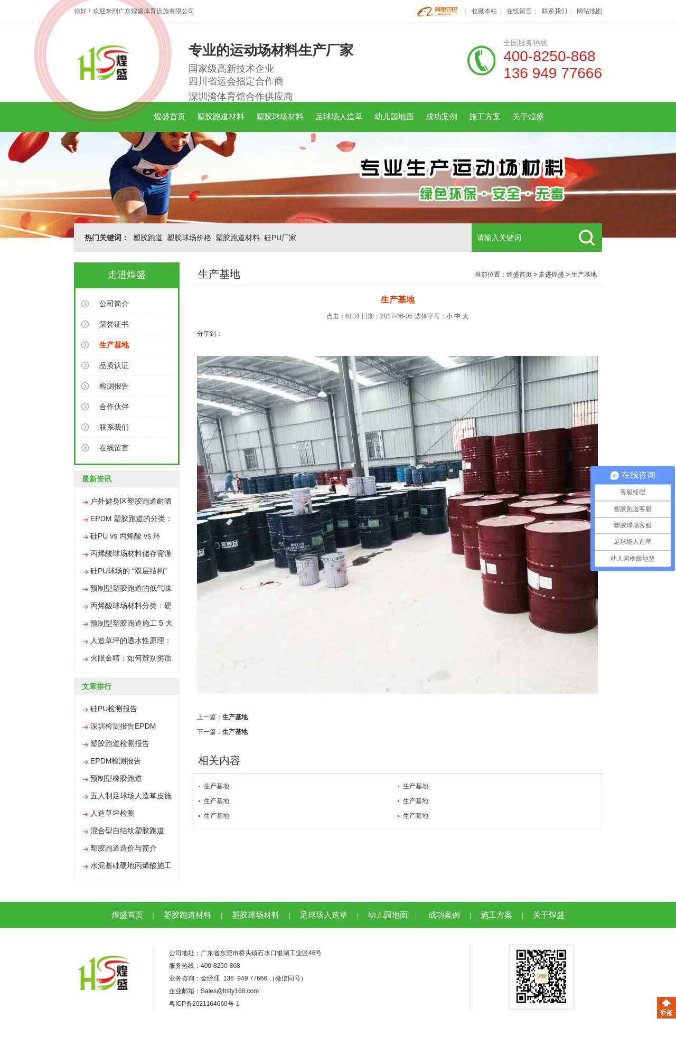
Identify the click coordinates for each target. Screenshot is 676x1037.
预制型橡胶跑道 (116, 778)
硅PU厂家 (280, 237)
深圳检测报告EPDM (123, 726)
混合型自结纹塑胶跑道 (127, 830)
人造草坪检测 (112, 813)
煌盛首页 (169, 116)
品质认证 (114, 365)
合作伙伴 (114, 406)
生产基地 (584, 274)
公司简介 (114, 303)
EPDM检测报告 (115, 761)
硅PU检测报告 (113, 708)
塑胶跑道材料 (221, 116)
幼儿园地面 (394, 116)
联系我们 (554, 11)
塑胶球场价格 (189, 237)
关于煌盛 (528, 116)
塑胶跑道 (148, 237)
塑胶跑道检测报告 (119, 743)
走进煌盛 (551, 274)
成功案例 (441, 116)
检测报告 (114, 386)
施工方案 (485, 116)
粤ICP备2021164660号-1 (204, 1003)
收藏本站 (484, 11)
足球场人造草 (339, 116)
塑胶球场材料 (280, 116)
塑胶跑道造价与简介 (123, 848)
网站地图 (589, 11)
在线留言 (519, 11)
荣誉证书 (114, 324)
